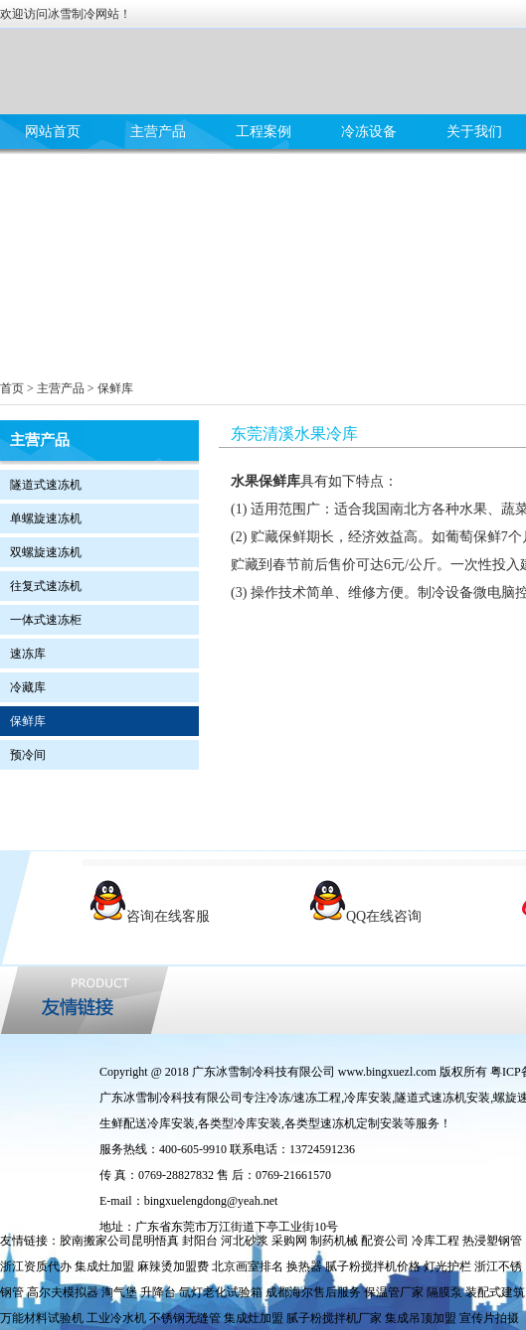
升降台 (158, 1292)
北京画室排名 (247, 1266)
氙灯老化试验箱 (221, 1292)
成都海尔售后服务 (313, 1292)
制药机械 (334, 1241)
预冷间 (28, 755)
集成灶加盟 (104, 1266)
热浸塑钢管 (492, 1241)
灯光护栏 (447, 1266)
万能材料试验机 (42, 1318)
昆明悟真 (155, 1241)
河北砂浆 (244, 1241)
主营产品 (158, 131)
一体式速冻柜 (46, 620)
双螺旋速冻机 (46, 552)
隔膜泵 (444, 1292)
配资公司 (385, 1241)
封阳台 (200, 1241)
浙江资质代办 (36, 1266)
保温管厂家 (394, 1292)
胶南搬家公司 (95, 1241)
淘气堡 (119, 1292)
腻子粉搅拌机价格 (373, 1266)
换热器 (304, 1266)
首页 (12, 388)
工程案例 (263, 131)
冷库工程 (435, 1241)
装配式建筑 (495, 1292)
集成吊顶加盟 (420, 1318)
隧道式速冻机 (46, 485)
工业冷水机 (116, 1318)
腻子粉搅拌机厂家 (334, 1318)
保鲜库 (115, 388)
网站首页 (53, 131)
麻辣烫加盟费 (173, 1266)
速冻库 (28, 654)
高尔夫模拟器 (62, 1292)
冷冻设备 (369, 131)
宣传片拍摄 (489, 1318)
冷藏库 (28, 687)
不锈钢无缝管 (185, 1318)
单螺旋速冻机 (46, 518)
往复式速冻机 (46, 586)
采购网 (289, 1241)
